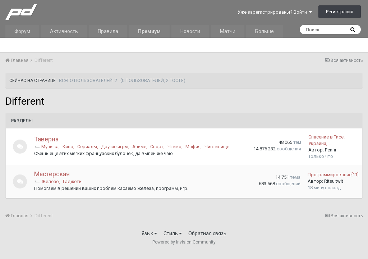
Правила (108, 31)
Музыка (50, 146)
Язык (149, 233)
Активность (64, 31)
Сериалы (87, 146)
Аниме (140, 146)
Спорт (157, 146)
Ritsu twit (333, 181)
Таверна (46, 139)
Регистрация (339, 11)
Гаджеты (73, 181)
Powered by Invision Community (184, 242)
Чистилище (217, 146)
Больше (264, 31)
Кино (68, 146)
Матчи (227, 31)
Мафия (193, 146)
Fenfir (330, 150)
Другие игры (115, 146)
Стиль (173, 233)
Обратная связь (207, 233)
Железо (50, 181)
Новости (190, 31)
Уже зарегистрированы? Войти (275, 12)
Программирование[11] (333, 174)
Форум (22, 31)
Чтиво (175, 146)
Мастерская (52, 174)
